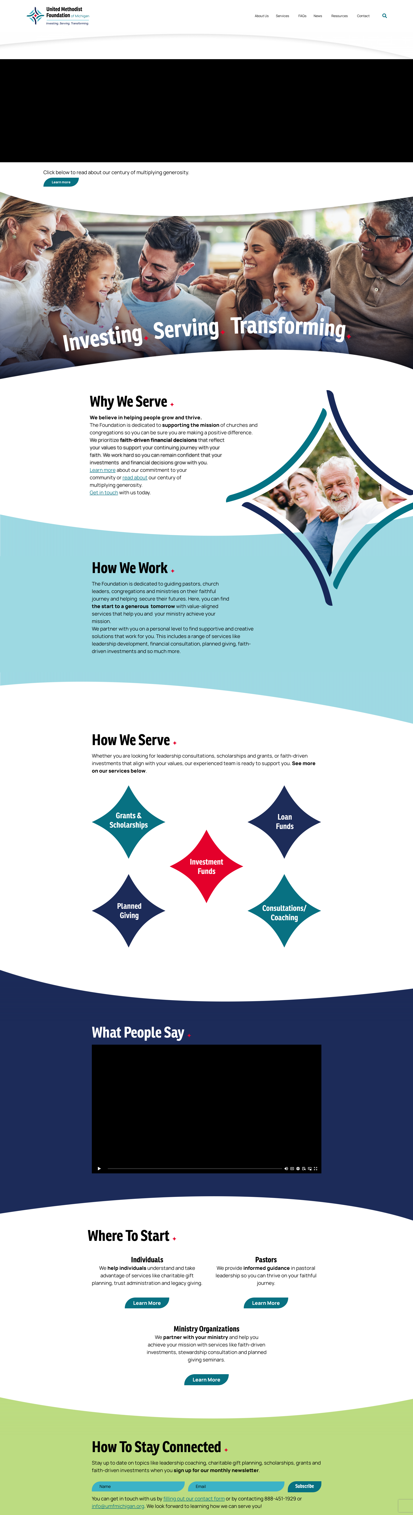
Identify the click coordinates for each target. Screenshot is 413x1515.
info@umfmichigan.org (118, 1508)
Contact (363, 16)
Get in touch (104, 494)
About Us (262, 16)
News (319, 16)
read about (135, 479)
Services (283, 16)
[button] (384, 16)
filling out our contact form (194, 1500)
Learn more (103, 471)
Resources (340, 16)
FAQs (302, 16)
